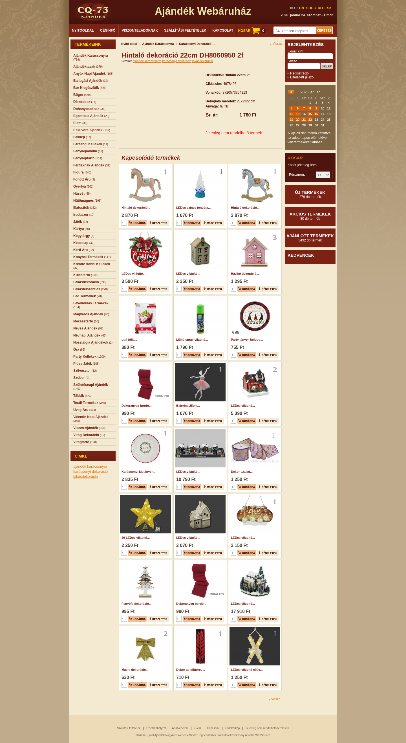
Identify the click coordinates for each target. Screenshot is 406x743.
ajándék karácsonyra (90, 466)
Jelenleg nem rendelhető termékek (267, 728)
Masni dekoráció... (135, 669)
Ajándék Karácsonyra (158, 43)
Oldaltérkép (232, 728)
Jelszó (292, 61)
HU (292, 8)
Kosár (295, 157)
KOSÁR (252, 30)
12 (291, 114)
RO (320, 8)
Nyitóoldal (83, 30)
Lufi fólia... (129, 339)
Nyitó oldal (129, 43)
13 (297, 114)
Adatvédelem (180, 728)
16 (316, 114)
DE (310, 8)
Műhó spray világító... (192, 339)
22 (310, 119)
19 (291, 119)
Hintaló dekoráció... (136, 207)
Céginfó (108, 30)
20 (297, 119)
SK (329, 8)
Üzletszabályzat (156, 728)
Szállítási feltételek (185, 30)
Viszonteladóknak (140, 30)
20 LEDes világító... (136, 537)
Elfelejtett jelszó (302, 77)
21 (304, 119)
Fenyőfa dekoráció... (136, 603)
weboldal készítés (229, 735)
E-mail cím (296, 51)
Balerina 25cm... (188, 405)
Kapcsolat (222, 30)
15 (310, 114)
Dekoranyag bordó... (136, 405)
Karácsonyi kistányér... (138, 471)
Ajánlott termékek (310, 237)
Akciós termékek (310, 216)
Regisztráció (299, 73)
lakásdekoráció (85, 476)
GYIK (197, 728)
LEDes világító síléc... (247, 669)
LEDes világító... (133, 273)
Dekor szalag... (242, 471)
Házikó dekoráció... (245, 273)
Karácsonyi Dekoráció (195, 43)
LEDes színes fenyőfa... (193, 207)
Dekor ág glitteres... (190, 669)
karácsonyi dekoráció (90, 471)
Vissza (277, 43)
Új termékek (310, 194)
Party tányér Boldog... (247, 339)
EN (301, 8)
